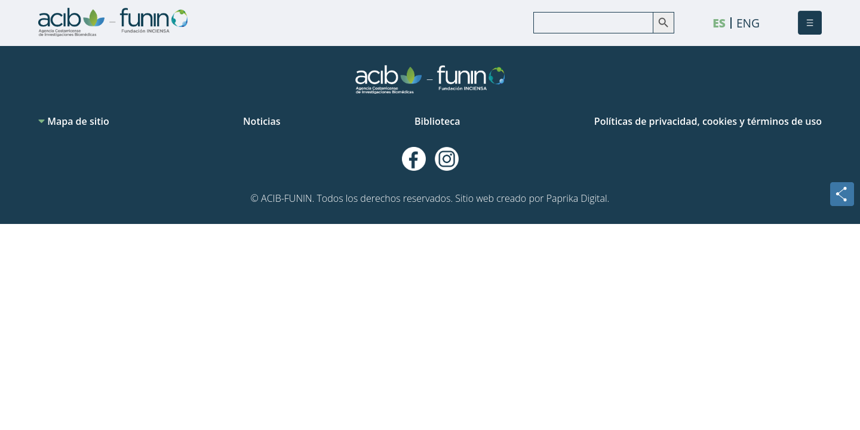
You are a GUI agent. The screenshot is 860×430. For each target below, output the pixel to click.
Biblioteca (437, 121)
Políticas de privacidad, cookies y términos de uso (708, 121)
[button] (810, 23)
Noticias (262, 121)
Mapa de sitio (73, 121)
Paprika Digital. (578, 198)
